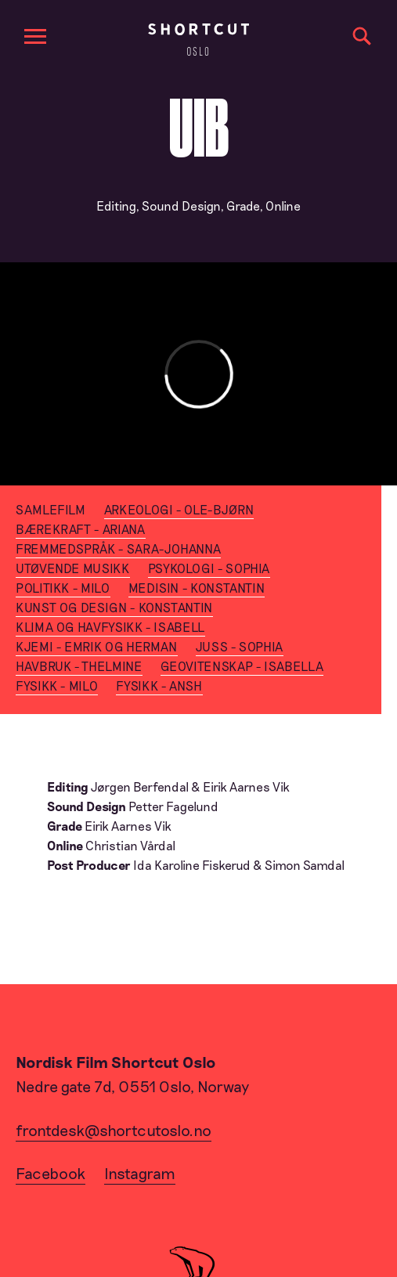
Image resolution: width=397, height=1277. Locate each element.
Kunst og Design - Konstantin (114, 607)
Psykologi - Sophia (209, 568)
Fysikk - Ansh (159, 685)
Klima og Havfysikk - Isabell (110, 626)
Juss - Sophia (239, 646)
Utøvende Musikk (73, 568)
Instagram (139, 1172)
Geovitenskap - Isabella (242, 665)
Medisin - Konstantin (196, 587)
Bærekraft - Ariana (81, 528)
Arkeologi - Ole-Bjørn (179, 509)
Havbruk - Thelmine (79, 665)
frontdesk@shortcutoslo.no (113, 1129)
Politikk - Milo (63, 587)
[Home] (198, 39)
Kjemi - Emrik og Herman (97, 646)
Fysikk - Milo (57, 685)
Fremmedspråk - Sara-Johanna (118, 548)
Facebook (50, 1172)
